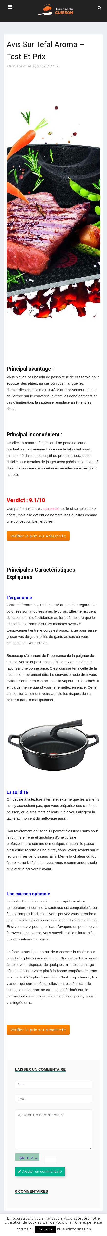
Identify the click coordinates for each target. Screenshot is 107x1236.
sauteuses (51, 509)
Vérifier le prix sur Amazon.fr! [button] (38, 536)
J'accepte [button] (45, 1229)
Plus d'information (74, 1229)
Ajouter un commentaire (40, 1171)
